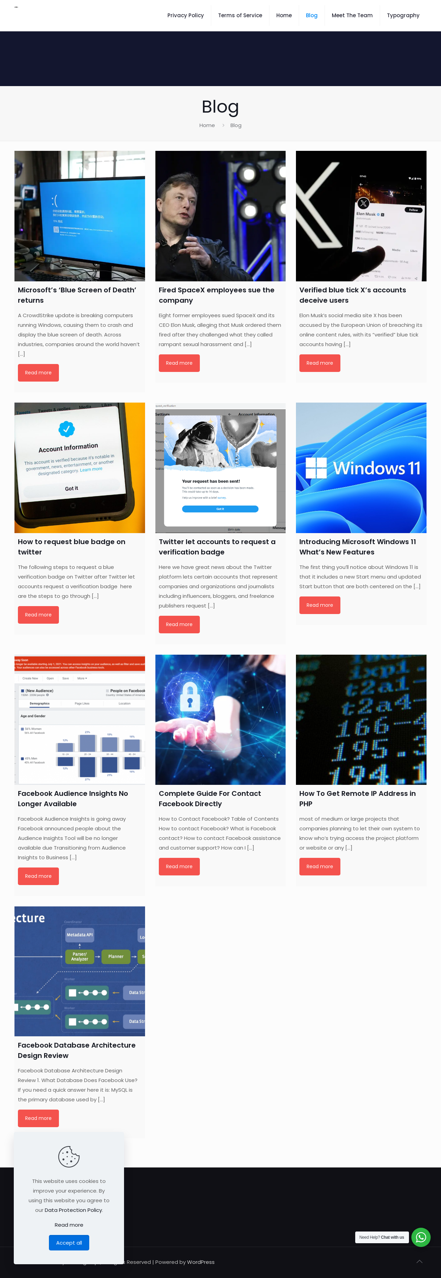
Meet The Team (352, 15)
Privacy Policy (185, 15)
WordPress (201, 1262)
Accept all (69, 1242)
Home (284, 15)
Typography (403, 15)
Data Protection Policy (73, 1210)
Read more (38, 372)
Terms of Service (240, 15)
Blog (312, 15)
